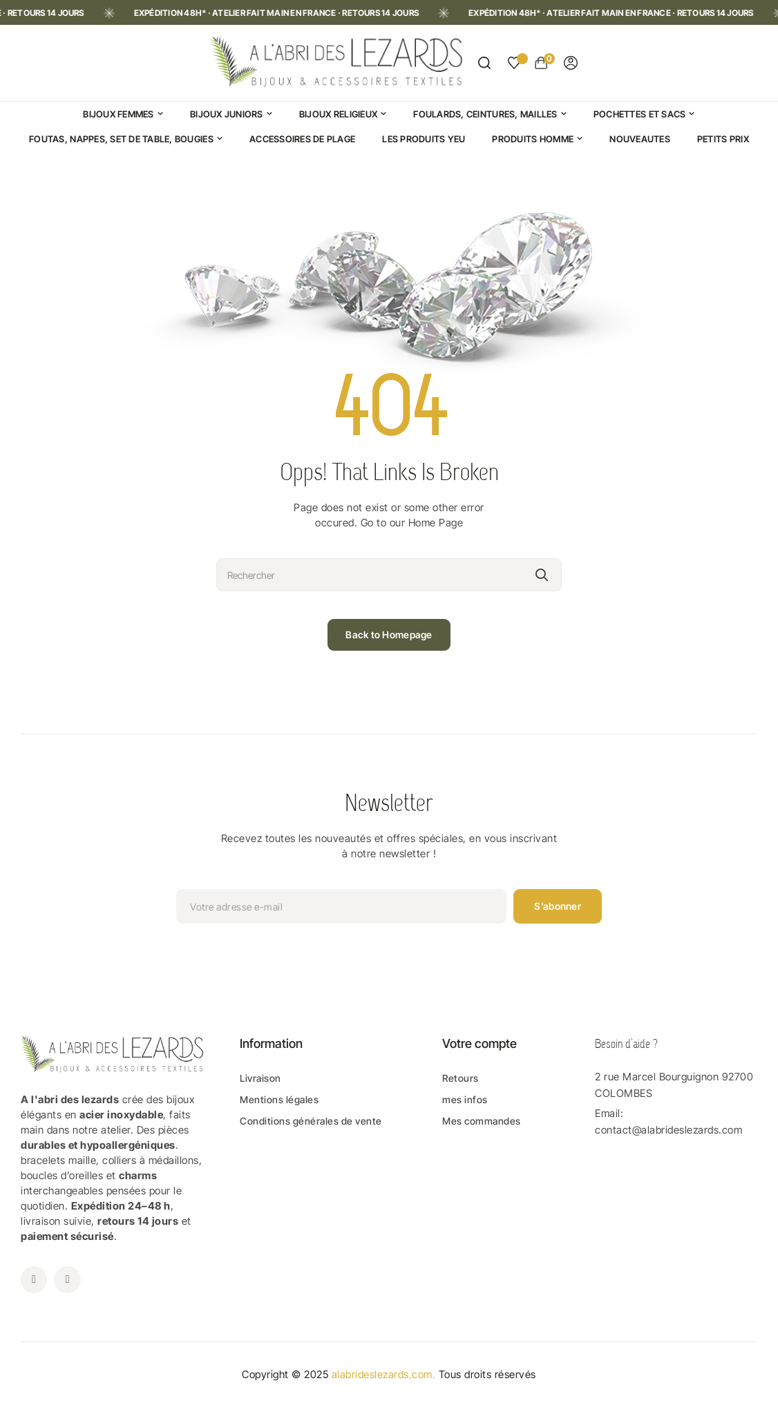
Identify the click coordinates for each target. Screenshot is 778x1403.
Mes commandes (481, 1121)
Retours (460, 1078)
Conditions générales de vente (311, 1121)
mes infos (465, 1099)
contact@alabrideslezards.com (668, 1129)
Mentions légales (279, 1099)
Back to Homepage (388, 634)
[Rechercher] (389, 574)
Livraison (260, 1078)
